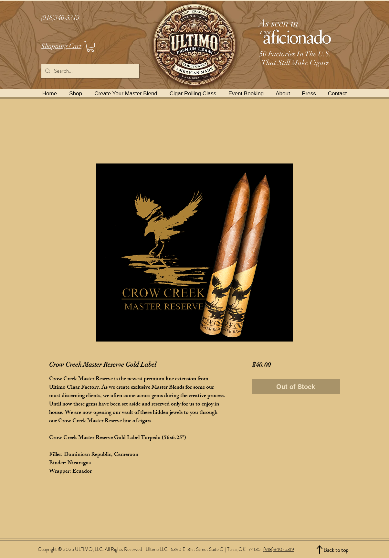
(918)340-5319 (278, 549)
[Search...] (90, 71)
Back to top (335, 550)
